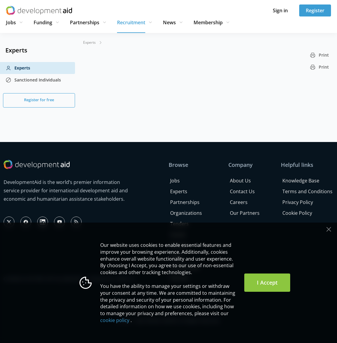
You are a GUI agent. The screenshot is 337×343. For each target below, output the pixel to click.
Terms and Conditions (307, 191)
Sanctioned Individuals (33, 80)
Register (315, 10)
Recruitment (131, 22)
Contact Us (242, 191)
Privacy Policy (297, 202)
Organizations (186, 213)
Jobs (11, 22)
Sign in (280, 10)
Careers (239, 202)
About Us (240, 180)
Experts (17, 68)
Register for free (39, 99)
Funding (43, 22)
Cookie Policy (297, 213)
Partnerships (84, 22)
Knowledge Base (300, 180)
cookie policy (114, 320)
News (169, 22)
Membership (208, 22)
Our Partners (245, 213)
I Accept (267, 282)
